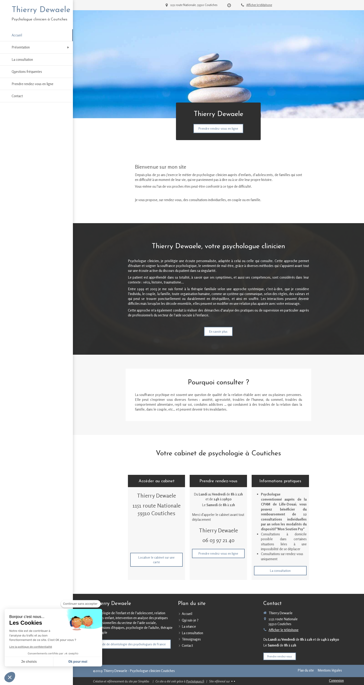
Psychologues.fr (195, 681)
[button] (9, 677)
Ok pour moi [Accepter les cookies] (77, 662)
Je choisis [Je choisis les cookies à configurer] (29, 662)
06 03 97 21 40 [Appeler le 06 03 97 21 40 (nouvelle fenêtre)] (218, 540)
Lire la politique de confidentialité (30, 646)
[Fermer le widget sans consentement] (81, 604)
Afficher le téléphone (259, 5)
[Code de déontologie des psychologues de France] (132, 644)
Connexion (336, 680)
